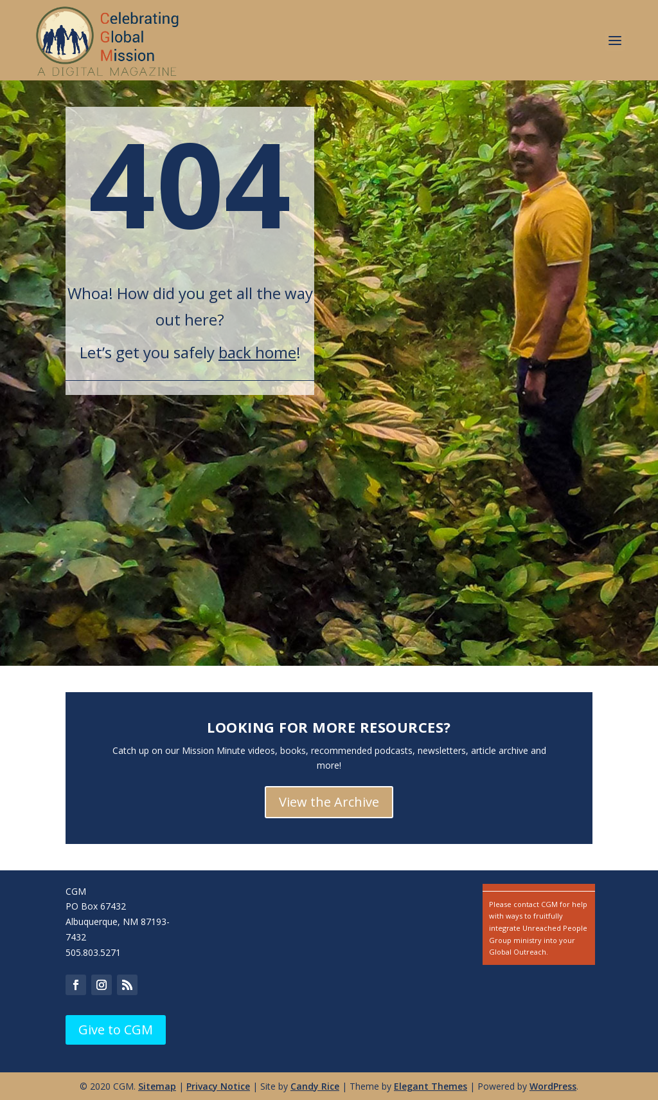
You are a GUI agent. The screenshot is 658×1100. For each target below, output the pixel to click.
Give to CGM (115, 1029)
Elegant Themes (430, 1086)
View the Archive (329, 802)
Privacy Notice (218, 1086)
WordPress (552, 1086)
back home (257, 352)
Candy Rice (314, 1086)
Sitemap (157, 1086)
